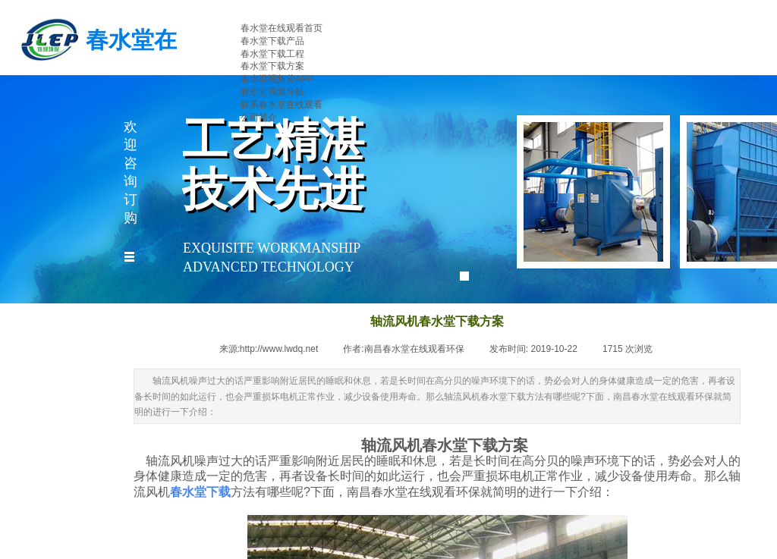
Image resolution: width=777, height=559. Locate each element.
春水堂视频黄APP (277, 79)
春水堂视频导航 (272, 91)
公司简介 (259, 117)
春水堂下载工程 (272, 54)
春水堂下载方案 (272, 66)
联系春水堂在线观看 (281, 104)
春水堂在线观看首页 (281, 28)
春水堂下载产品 (272, 41)
